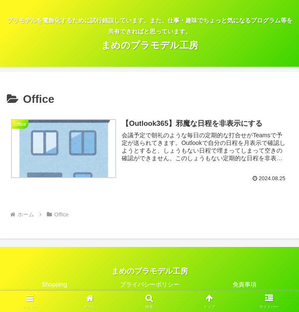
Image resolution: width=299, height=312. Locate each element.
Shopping (54, 284)
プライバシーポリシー (149, 284)
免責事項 (244, 284)
